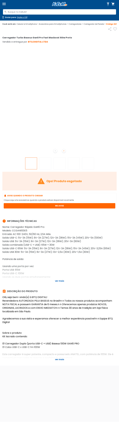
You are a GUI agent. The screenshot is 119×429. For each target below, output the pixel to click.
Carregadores (76, 24)
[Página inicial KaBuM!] (59, 4)
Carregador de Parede (94, 24)
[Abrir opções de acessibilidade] (108, 4)
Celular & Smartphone (27, 24)
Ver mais (59, 280)
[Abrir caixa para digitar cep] (14, 17)
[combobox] (59, 12)
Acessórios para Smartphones (53, 24)
